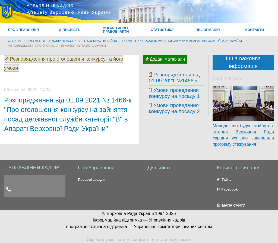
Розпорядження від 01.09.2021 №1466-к (174, 77)
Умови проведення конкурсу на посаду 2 (174, 108)
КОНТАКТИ (254, 30)
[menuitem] (23, 29)
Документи (36, 40)
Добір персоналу (66, 40)
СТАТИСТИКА (162, 30)
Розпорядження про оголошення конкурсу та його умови (56, 45)
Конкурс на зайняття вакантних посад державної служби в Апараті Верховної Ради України (164, 40)
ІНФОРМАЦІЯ (208, 30)
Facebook (227, 189)
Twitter (225, 179)
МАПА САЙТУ (231, 205)
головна (14, 40)
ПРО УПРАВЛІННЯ (23, 30)
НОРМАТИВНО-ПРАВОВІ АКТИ (116, 29)
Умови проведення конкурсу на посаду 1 (174, 93)
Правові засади (91, 179)
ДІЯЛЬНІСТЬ (69, 30)
